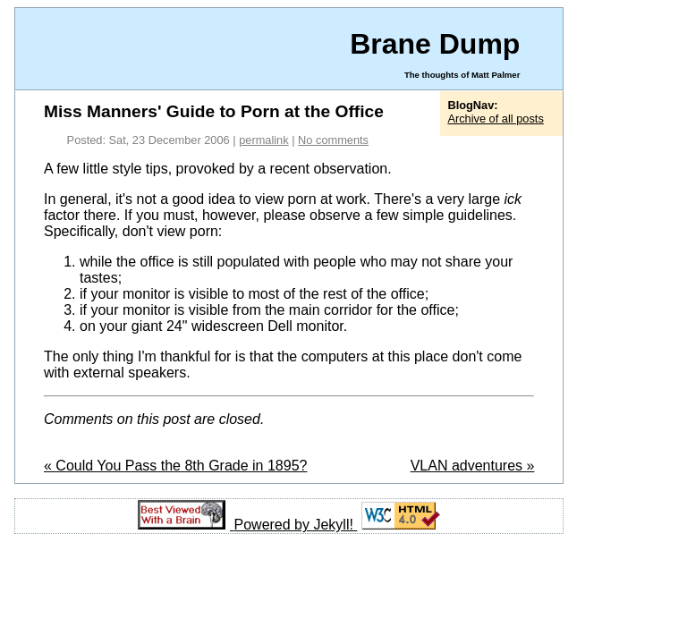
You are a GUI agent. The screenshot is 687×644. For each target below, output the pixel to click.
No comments (333, 140)
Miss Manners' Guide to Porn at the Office (214, 111)
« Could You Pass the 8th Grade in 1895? (175, 465)
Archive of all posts (495, 118)
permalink (263, 140)
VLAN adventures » (473, 465)
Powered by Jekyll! (296, 524)
